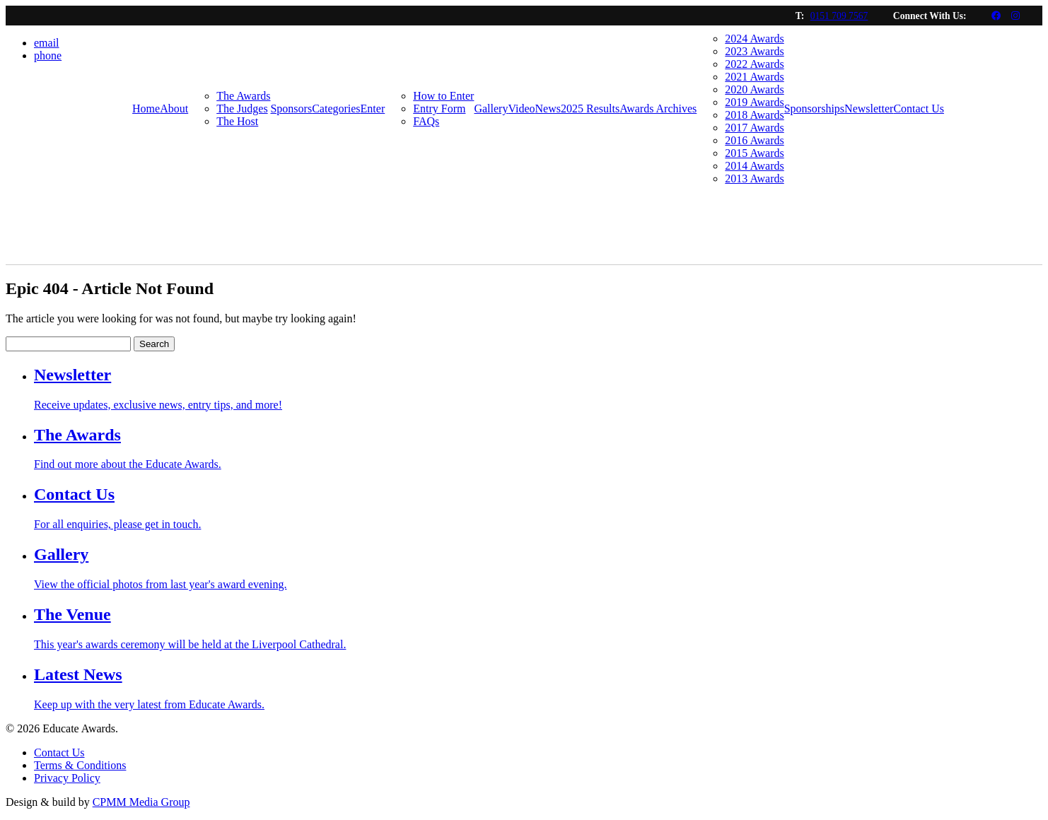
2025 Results (590, 108)
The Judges (241, 108)
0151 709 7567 (839, 16)
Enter (373, 108)
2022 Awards (754, 64)
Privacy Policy (67, 778)
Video (521, 108)
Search (154, 344)
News (548, 108)
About (174, 108)
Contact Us (918, 108)
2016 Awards (754, 140)
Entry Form (439, 108)
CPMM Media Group (141, 802)
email (46, 43)
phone (48, 55)
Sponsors (291, 108)
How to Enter (443, 96)
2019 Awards (754, 102)
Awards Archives (658, 108)
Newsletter (868, 108)
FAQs (426, 121)
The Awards (243, 96)
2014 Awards (754, 166)
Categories (336, 108)
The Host (237, 121)
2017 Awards (754, 128)
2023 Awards (754, 51)
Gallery (491, 108)
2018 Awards (754, 115)
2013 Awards (754, 178)
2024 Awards (754, 39)
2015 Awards (754, 153)
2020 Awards (754, 89)
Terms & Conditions (80, 765)
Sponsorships (814, 108)
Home (146, 108)
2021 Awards (754, 77)
